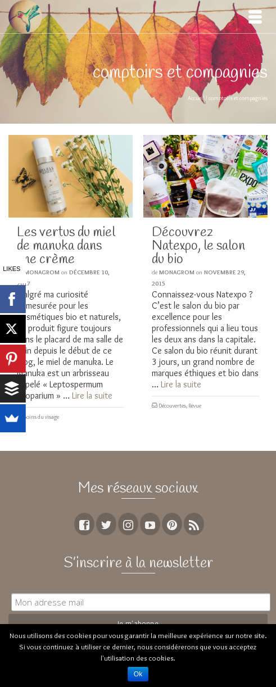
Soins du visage (41, 417)
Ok (138, 674)
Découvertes (172, 405)
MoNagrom (42, 272)
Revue (194, 405)
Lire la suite (92, 395)
